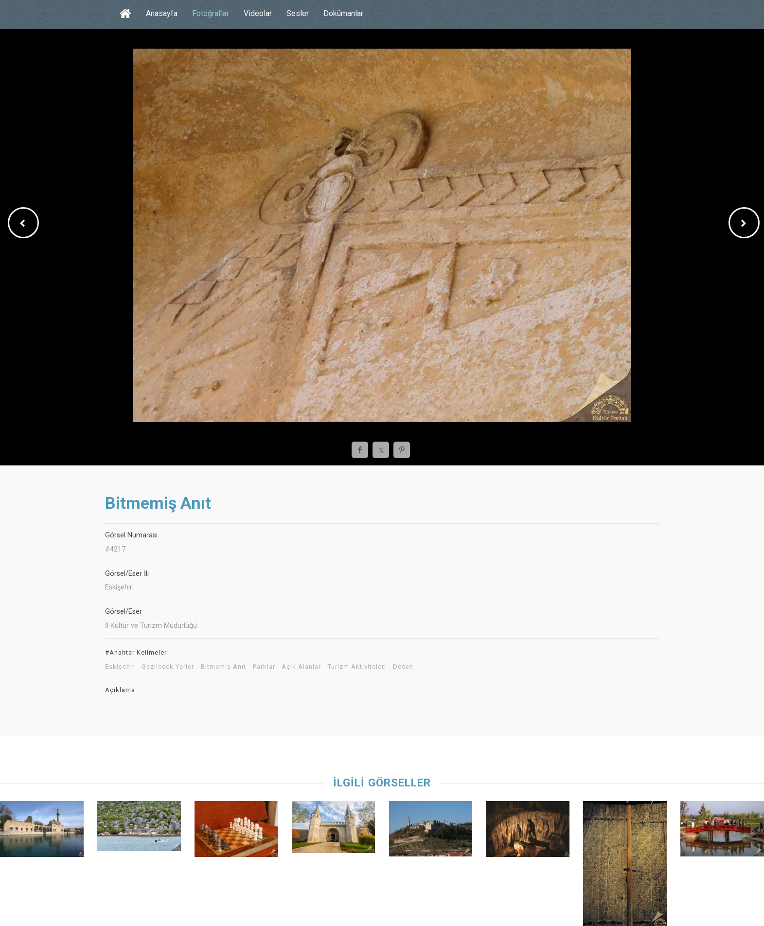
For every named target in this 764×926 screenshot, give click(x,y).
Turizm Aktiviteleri (357, 666)
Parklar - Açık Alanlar (287, 666)
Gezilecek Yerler (168, 666)
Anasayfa (162, 13)
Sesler (297, 13)
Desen (403, 666)
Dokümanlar (343, 13)
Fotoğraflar (210, 13)
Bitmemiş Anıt (223, 666)
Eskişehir (120, 666)
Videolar (258, 13)
